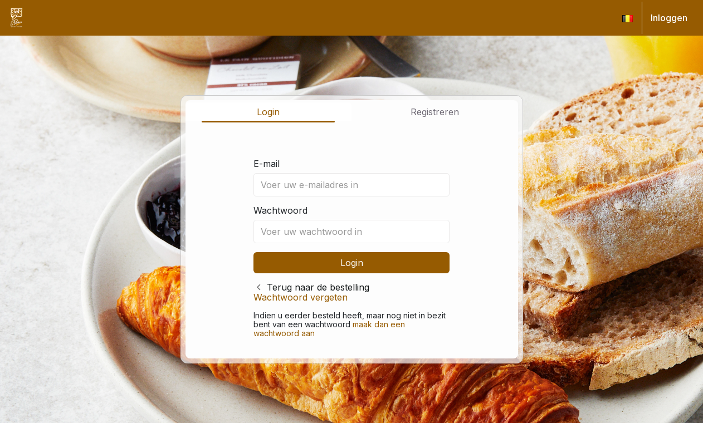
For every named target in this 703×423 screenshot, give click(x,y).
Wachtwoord (280, 210)
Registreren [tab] (435, 111)
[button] (627, 18)
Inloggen (669, 17)
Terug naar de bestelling (318, 287)
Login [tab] (268, 111)
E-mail (266, 164)
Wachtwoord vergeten (300, 297)
